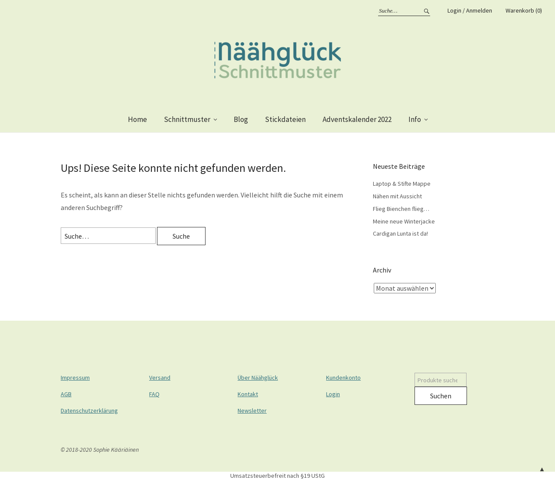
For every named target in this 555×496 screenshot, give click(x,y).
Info (414, 119)
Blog (241, 119)
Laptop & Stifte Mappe (402, 183)
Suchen (440, 395)
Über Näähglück (258, 377)
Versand (159, 377)
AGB (66, 394)
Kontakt (248, 394)
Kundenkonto (343, 377)
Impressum (75, 377)
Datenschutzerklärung (89, 410)
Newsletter (252, 410)
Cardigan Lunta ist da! (400, 233)
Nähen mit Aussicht (397, 196)
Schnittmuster (187, 119)
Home (137, 119)
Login (333, 394)
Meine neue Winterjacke (404, 221)
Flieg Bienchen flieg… (401, 209)
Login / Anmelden (469, 10)
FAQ (154, 394)
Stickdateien (285, 119)
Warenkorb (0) (524, 10)
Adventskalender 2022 (357, 119)
